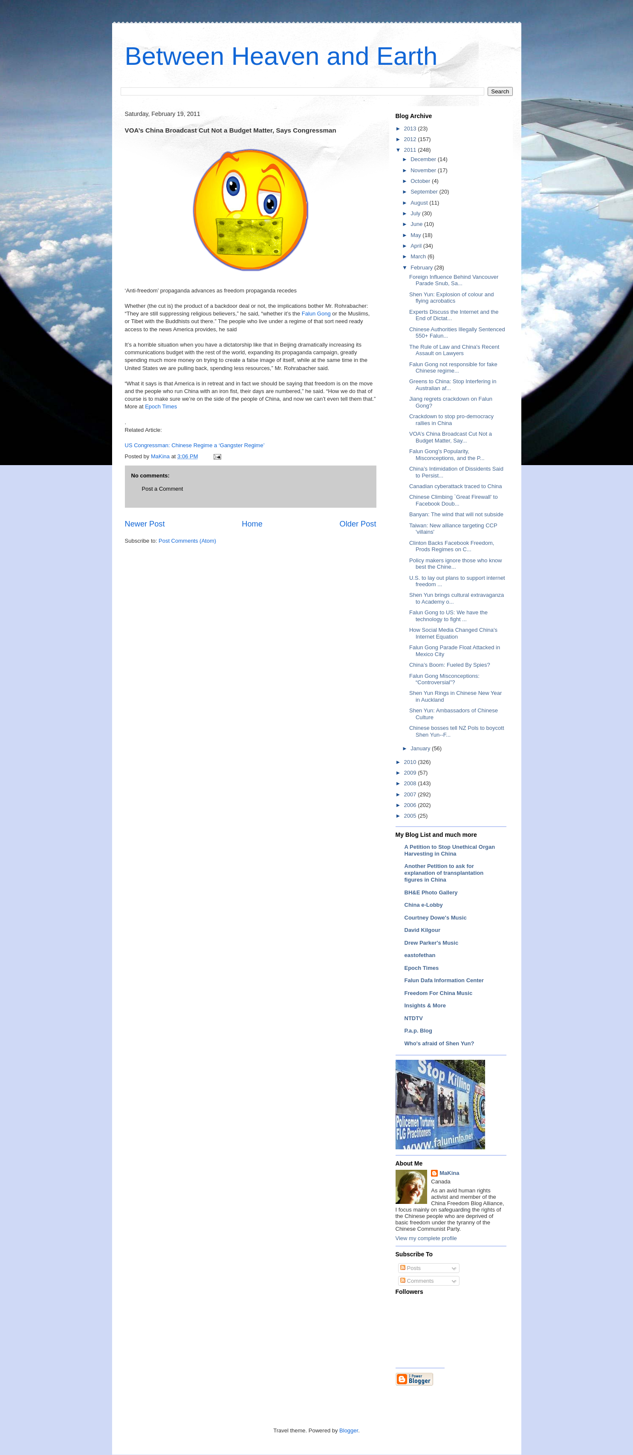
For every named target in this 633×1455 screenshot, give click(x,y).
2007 (411, 794)
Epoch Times (161, 406)
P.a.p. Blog (419, 1030)
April (416, 246)
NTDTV (414, 1018)
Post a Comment (162, 489)
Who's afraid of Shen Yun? (439, 1043)
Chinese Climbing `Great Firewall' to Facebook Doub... (453, 500)
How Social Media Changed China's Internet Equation (453, 633)
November (424, 170)
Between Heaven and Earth (281, 56)
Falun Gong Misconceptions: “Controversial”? (444, 679)
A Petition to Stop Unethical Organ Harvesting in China (450, 850)
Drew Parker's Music (432, 943)
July (416, 213)
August (419, 203)
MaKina (449, 1173)
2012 (411, 139)
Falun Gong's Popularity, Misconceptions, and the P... (447, 454)
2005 (411, 816)
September (424, 191)
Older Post (358, 524)
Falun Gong (316, 313)
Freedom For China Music (439, 993)
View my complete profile (426, 1238)
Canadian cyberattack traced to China (455, 486)
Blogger (348, 1430)
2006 (411, 805)
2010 (411, 762)
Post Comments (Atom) (187, 541)
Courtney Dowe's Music (436, 917)
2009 (411, 772)
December (424, 159)
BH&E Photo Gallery (431, 892)
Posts (410, 1268)
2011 (411, 150)
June (417, 224)
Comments (417, 1281)
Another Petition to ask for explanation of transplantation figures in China (444, 873)
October (421, 181)
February (422, 267)
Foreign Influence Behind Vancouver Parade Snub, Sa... (453, 280)
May (416, 235)
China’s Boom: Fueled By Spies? (449, 665)
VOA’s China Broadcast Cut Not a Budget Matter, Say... (450, 437)
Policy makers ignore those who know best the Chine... (455, 563)
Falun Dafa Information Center (444, 980)
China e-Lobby (424, 905)
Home (252, 524)
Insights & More (425, 1005)
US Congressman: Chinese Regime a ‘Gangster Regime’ (195, 445)
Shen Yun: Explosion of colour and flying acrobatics (451, 297)
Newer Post (145, 524)
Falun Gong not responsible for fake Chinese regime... (453, 367)
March (419, 256)
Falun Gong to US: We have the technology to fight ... (448, 615)
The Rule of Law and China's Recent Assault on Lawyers (454, 350)
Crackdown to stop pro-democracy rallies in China (451, 419)
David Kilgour (423, 930)
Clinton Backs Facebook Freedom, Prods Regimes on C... (451, 546)
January (421, 748)
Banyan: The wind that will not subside (456, 514)
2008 (411, 783)
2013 (411, 128)
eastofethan (420, 955)
